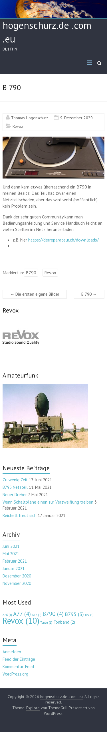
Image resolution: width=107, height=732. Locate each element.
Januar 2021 (14, 568)
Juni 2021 (11, 546)
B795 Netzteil (15, 487)
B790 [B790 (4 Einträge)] (53, 614)
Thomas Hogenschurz (29, 117)
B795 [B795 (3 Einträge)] (74, 614)
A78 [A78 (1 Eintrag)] (36, 615)
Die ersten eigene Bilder (34, 294)
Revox (18, 126)
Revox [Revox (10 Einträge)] (21, 620)
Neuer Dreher (15, 494)
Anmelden (12, 651)
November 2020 (17, 583)
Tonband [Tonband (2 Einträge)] (64, 622)
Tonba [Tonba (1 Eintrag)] (46, 622)
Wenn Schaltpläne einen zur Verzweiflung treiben (48, 502)
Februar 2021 (15, 561)
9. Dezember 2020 (76, 117)
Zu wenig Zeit (15, 479)
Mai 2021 (11, 553)
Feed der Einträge (19, 659)
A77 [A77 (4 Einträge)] (22, 614)
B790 (31, 272)
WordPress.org (15, 674)
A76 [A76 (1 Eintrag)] (7, 615)
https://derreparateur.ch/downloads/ (63, 240)
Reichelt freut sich (20, 515)
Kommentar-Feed (18, 666)
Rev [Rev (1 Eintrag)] (89, 615)
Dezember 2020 (17, 576)
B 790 (89, 294)
